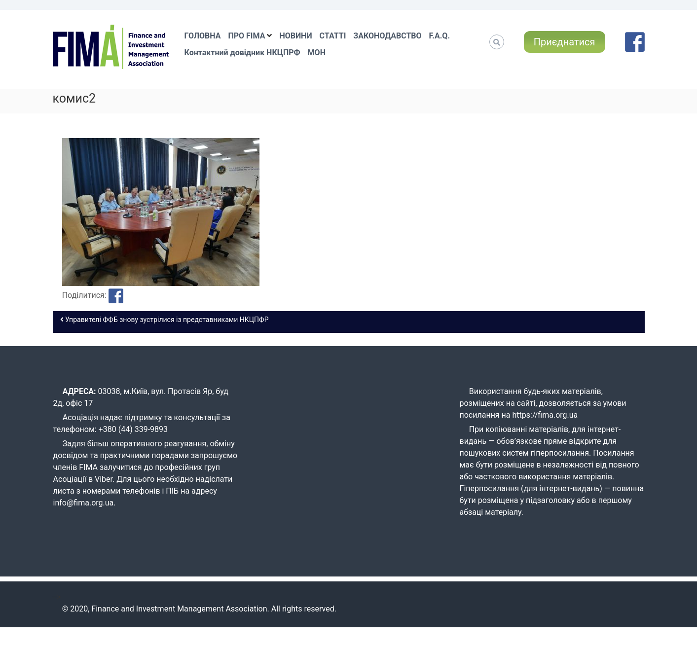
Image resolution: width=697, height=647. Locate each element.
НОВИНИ (295, 35)
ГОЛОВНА (202, 35)
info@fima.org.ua (83, 502)
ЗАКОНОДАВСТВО (387, 35)
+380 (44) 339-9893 (133, 429)
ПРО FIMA (246, 35)
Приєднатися (564, 42)
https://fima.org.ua (545, 415)
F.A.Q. (439, 35)
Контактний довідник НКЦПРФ (242, 52)
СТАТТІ (333, 35)
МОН (317, 52)
